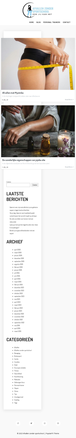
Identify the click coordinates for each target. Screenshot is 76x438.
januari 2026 (18, 255)
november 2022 (19, 317)
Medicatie (17, 379)
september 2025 (19, 261)
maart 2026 (18, 252)
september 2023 (19, 296)
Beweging (17, 353)
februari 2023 (18, 308)
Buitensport (18, 356)
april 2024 (17, 279)
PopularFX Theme (52, 433)
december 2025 (19, 258)
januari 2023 (18, 311)
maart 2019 (17, 331)
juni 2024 (17, 276)
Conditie (16, 362)
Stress (16, 391)
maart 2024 (17, 282)
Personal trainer (19, 385)
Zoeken (8, 182)
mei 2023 (17, 299)
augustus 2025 (18, 264)
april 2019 (17, 328)
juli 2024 (16, 273)
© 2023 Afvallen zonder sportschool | (31, 433)
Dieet (15, 365)
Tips (15, 394)
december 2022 (19, 314)
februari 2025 (18, 267)
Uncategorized (18, 397)
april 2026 (17, 250)
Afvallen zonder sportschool (23, 350)
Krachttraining (18, 377)
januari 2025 (18, 270)
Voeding (16, 400)
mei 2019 (17, 325)
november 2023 (19, 290)
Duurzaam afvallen (20, 368)
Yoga (15, 403)
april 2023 (17, 302)
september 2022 (19, 323)
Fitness (16, 371)
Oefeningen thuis (19, 382)
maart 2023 (17, 305)
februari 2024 (18, 285)
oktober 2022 (18, 320)
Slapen (16, 388)
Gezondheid (18, 374)
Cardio (16, 359)
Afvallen (16, 347)
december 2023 (19, 287)
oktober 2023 (18, 293)
